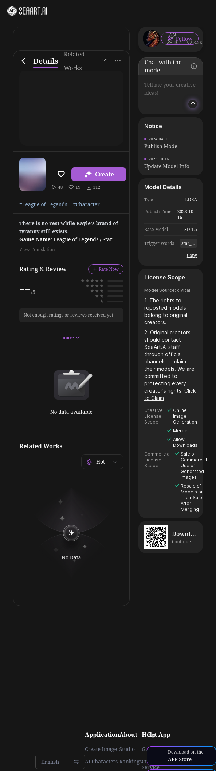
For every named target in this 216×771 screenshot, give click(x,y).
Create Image (101, 749)
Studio (127, 749)
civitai (183, 290)
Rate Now (106, 269)
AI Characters (101, 761)
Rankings (130, 761)
